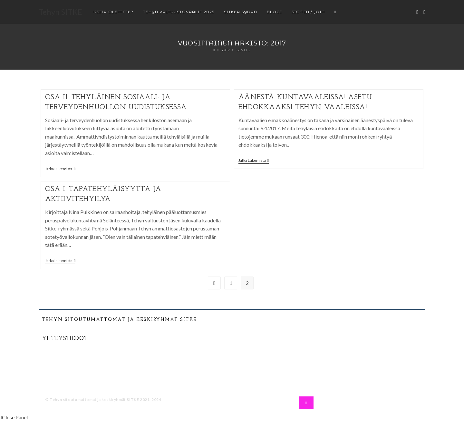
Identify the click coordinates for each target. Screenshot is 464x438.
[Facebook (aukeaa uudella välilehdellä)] (417, 12)
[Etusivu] (214, 50)
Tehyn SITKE (60, 11)
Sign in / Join (308, 11)
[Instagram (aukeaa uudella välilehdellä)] (424, 12)
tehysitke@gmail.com (76, 357)
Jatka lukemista (60, 169)
